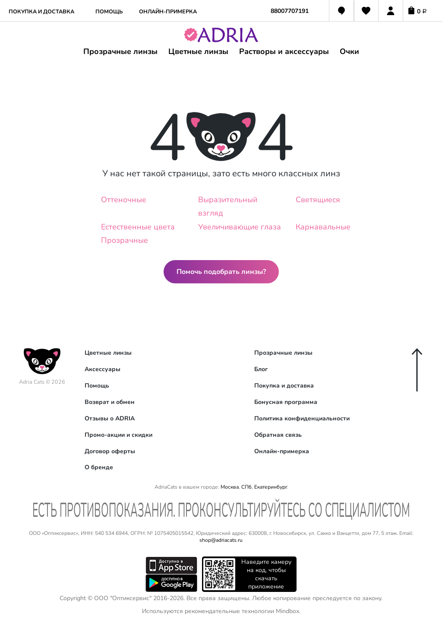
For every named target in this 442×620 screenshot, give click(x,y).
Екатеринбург (270, 486)
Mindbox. (288, 611)
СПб (246, 486)
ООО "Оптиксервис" (123, 598)
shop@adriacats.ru (221, 540)
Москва (230, 486)
